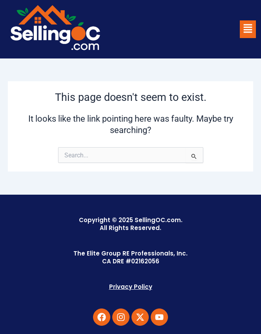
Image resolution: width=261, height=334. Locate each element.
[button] (248, 29)
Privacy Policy (130, 287)
